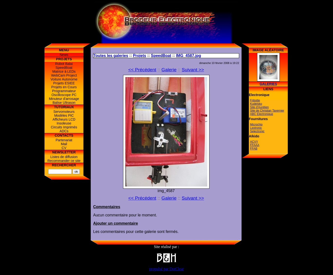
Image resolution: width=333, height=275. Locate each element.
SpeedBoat (63, 68)
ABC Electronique (261, 114)
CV (64, 148)
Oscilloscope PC (64, 95)
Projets (139, 55)
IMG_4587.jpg (188, 55)
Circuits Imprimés (64, 127)
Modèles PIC (64, 115)
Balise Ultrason (64, 103)
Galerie (169, 69)
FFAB (253, 148)
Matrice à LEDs (64, 71)
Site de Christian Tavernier (267, 110)
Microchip (256, 124)
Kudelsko (256, 104)
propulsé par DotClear (166, 269)
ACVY (254, 141)
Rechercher (64, 165)
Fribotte (255, 100)
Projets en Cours (64, 87)
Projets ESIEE (64, 83)
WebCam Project (64, 75)
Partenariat (64, 140)
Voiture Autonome (64, 79)
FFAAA (254, 145)
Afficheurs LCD (64, 119)
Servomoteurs (63, 112)
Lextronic (256, 128)
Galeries (268, 84)
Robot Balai (64, 64)
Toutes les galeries (110, 55)
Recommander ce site (64, 161)
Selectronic (257, 131)
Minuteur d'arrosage (64, 99)
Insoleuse (64, 123)
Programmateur (64, 91)
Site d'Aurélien (259, 107)
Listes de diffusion (64, 157)
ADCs (64, 131)
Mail (64, 144)
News (64, 55)
